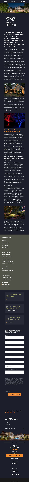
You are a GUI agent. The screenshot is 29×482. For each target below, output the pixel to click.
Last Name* (7, 340)
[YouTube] (12, 475)
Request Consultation (14, 455)
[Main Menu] (24, 1)
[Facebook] (10, 475)
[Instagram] (14, 475)
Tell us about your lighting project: (11, 369)
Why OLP (14, 466)
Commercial (14, 463)
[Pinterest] (19, 475)
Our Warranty (14, 458)
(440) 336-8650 (14, 453)
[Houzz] (16, 475)
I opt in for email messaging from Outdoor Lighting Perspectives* (14, 376)
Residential (14, 461)
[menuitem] (13, 241)
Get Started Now (14, 394)
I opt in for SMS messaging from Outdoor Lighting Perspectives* (14, 389)
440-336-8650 (9, 414)
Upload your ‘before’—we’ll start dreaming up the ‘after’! (14, 364)
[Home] (9, 1)
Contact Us (14, 468)
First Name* (7, 335)
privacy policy (7, 384)
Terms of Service (14, 384)
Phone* (6, 349)
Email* (6, 345)
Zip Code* (7, 354)
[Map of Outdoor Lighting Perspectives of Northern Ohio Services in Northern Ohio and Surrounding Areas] (14, 404)
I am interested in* (8, 359)
